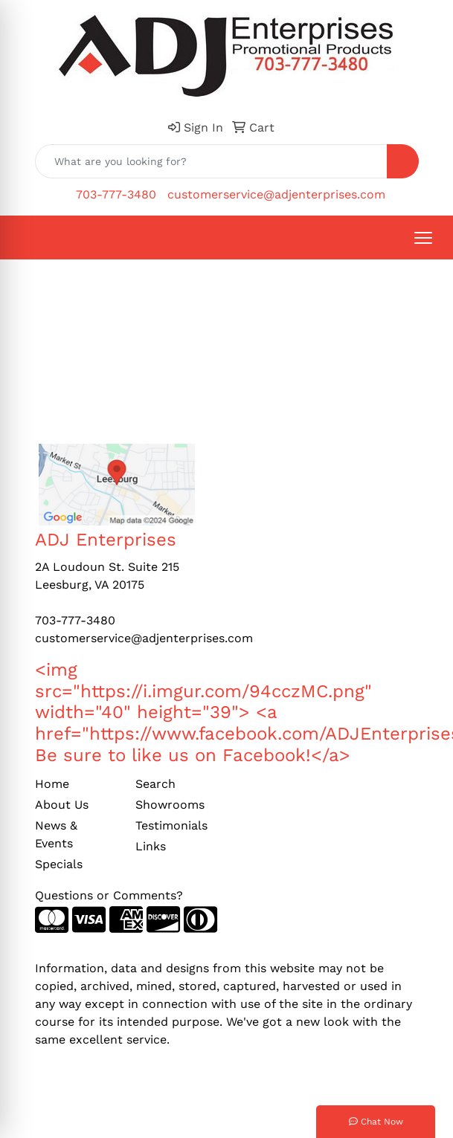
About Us (62, 805)
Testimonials (171, 825)
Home (52, 784)
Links (150, 846)
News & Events (56, 834)
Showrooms (170, 805)
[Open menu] (423, 238)
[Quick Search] (211, 161)
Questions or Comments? (109, 895)
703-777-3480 (116, 194)
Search (155, 784)
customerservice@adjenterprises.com (276, 194)
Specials (59, 864)
